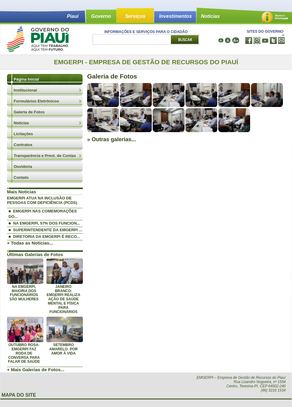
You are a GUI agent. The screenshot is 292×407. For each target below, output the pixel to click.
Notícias (210, 16)
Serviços (135, 16)
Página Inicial (26, 79)
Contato (21, 177)
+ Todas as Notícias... (30, 242)
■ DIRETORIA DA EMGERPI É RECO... (44, 236)
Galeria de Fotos (29, 112)
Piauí (72, 16)
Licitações (23, 134)
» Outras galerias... (111, 139)
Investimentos (175, 16)
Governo (101, 16)
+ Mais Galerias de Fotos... (35, 369)
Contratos (23, 144)
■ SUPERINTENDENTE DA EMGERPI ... (45, 230)
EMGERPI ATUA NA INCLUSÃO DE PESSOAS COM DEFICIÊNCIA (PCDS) (42, 200)
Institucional (25, 90)
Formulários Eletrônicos (36, 101)
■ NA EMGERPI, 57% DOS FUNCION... (44, 223)
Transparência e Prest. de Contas (45, 155)
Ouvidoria (23, 166)
